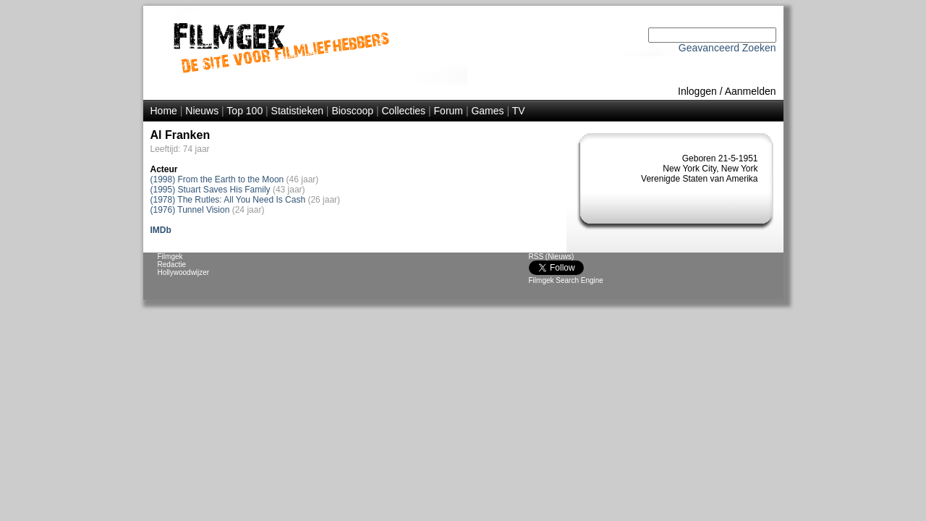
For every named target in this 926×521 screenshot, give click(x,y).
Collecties (403, 111)
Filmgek (170, 256)
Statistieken (297, 111)
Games (487, 111)
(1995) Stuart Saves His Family (210, 190)
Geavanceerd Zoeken (727, 48)
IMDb (160, 230)
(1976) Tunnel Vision (190, 210)
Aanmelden (750, 91)
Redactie (172, 264)
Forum (448, 111)
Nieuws (201, 111)
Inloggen (697, 91)
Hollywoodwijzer (184, 272)
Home (163, 111)
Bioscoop (352, 111)
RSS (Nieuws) (551, 256)
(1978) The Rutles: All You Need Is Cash (228, 200)
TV (518, 111)
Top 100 (244, 111)
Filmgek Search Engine (566, 280)
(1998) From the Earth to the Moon (217, 179)
